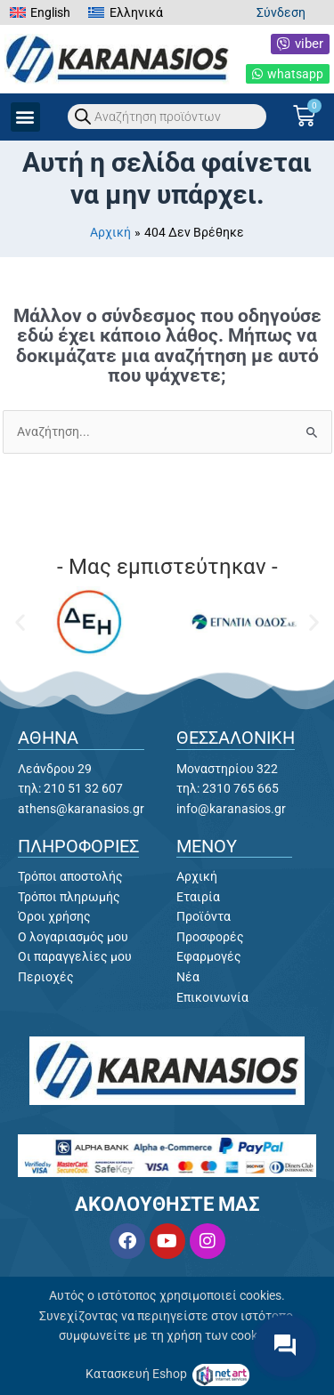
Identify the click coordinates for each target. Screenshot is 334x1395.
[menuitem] (40, 13)
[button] (25, 117)
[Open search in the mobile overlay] (167, 116)
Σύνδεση (281, 12)
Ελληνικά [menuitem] (136, 12)
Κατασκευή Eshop (138, 1374)
